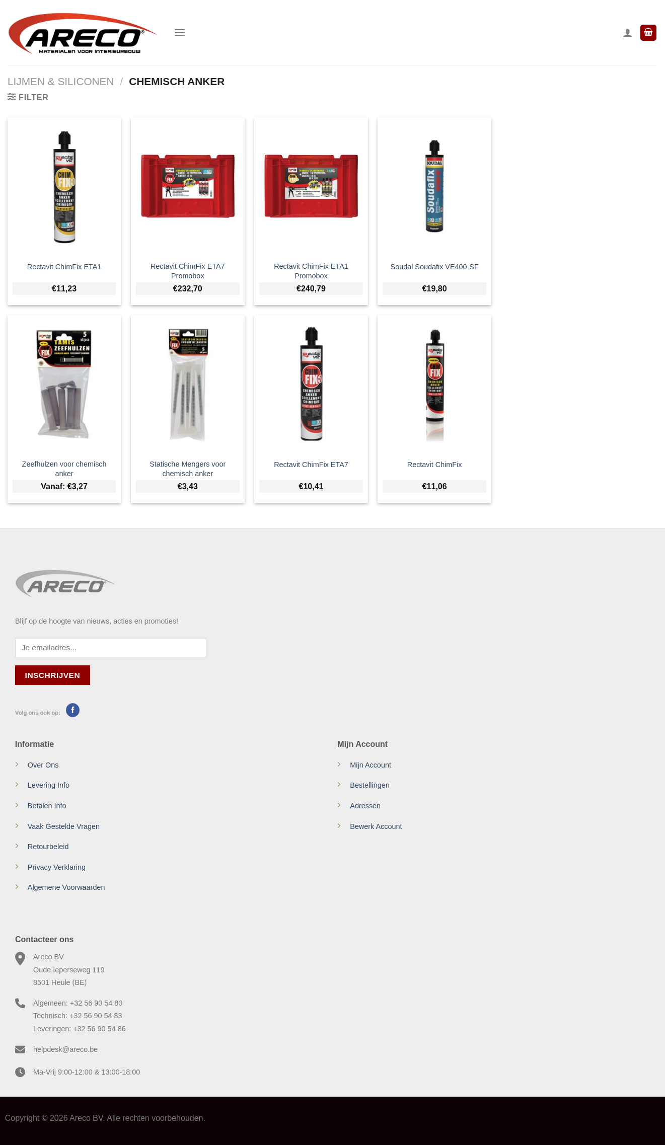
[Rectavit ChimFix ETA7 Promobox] (188, 186)
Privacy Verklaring (57, 867)
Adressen (365, 806)
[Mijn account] (628, 33)
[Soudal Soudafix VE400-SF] (434, 186)
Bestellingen (369, 785)
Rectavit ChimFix (434, 465)
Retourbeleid (48, 847)
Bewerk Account (376, 826)
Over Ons (43, 765)
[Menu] (180, 32)
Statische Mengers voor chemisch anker (188, 469)
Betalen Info (47, 806)
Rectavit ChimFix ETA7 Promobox (188, 271)
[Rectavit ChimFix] (434, 384)
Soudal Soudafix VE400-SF (435, 267)
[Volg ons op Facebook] (73, 710)
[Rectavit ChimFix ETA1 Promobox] (311, 186)
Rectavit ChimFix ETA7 (311, 465)
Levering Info (48, 785)
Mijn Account (370, 765)
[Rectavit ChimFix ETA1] (64, 186)
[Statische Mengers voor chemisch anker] (188, 384)
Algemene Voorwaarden (66, 887)
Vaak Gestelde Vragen (64, 826)
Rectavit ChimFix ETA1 (64, 267)
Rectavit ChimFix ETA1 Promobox (311, 271)
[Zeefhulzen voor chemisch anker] (64, 384)
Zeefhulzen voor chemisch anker (64, 469)
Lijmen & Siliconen (61, 81)
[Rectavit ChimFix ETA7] (311, 384)
